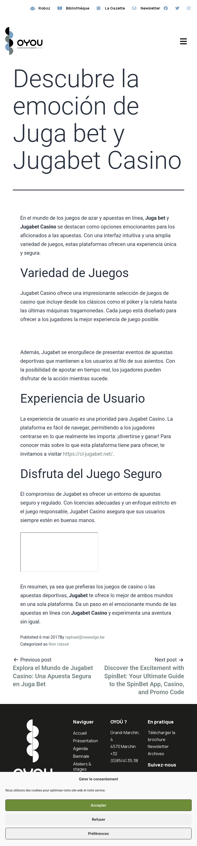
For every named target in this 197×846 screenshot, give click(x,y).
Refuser (98, 819)
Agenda (80, 748)
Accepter (98, 805)
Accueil (80, 733)
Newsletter (158, 746)
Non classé (58, 644)
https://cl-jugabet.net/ (88, 454)
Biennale (81, 756)
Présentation (85, 741)
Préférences (98, 833)
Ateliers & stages (82, 766)
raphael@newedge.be (84, 637)
